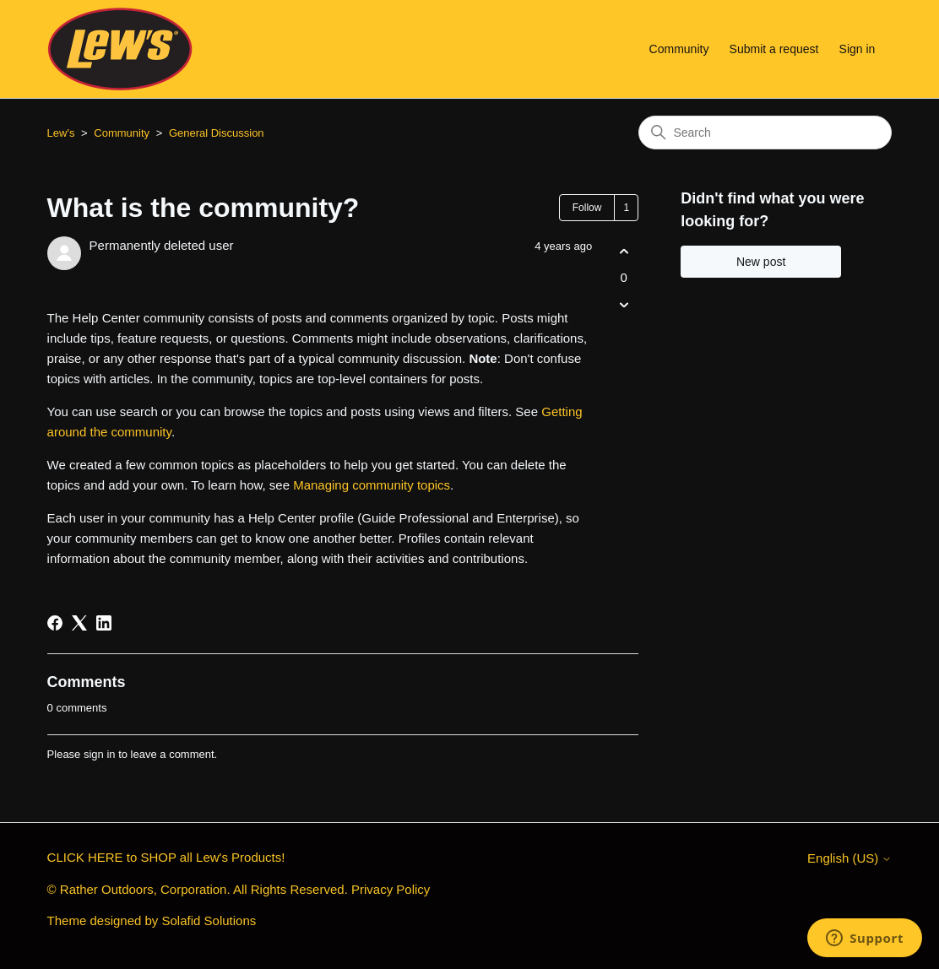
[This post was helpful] (623, 251)
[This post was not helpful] (623, 305)
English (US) (849, 858)
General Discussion (216, 133)
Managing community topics (371, 485)
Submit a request (774, 49)
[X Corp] (79, 623)
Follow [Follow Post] (587, 208)
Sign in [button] (857, 49)
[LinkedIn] (103, 623)
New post (760, 261)
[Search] (765, 132)
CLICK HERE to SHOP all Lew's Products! (166, 857)
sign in (100, 754)
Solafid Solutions (209, 920)
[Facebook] (54, 623)
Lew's (61, 133)
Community (679, 49)
